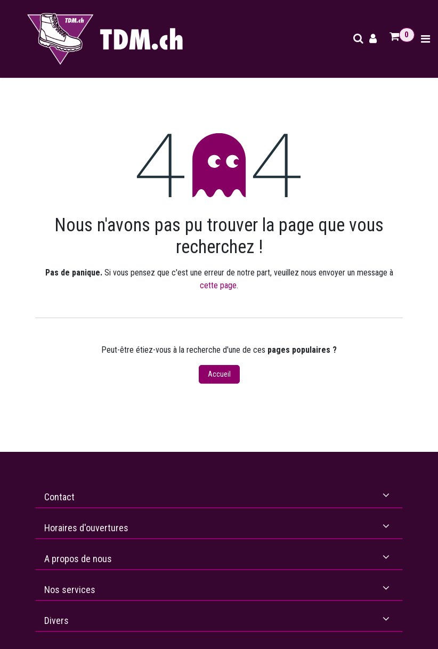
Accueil (219, 374)
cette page (218, 285)
